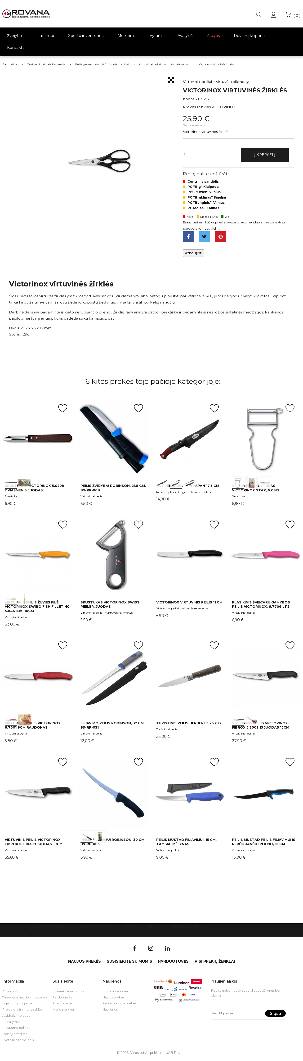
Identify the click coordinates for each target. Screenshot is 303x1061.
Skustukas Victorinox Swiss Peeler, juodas (109, 606)
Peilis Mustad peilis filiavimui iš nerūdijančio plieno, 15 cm (263, 843)
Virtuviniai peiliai (91, 498)
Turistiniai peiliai (167, 731)
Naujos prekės (51, 928)
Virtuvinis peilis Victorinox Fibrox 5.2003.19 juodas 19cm (33, 843)
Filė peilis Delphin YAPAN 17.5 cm (187, 487)
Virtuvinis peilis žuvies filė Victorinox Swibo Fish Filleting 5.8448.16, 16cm (37, 608)
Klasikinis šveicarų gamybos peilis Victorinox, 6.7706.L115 (261, 606)
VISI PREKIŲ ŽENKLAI (181, 928)
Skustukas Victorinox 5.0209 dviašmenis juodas (34, 489)
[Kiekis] (210, 155)
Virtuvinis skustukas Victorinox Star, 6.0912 (255, 489)
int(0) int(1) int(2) (189, 440)
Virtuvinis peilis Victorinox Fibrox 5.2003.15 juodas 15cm (260, 727)
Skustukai (11, 498)
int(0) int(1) (37, 440)
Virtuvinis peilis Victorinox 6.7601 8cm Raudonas (33, 727)
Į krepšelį (264, 155)
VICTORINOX (224, 107)
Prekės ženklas (197, 107)
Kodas (188, 99)
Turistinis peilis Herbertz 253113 (188, 725)
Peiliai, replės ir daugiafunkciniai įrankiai (183, 493)
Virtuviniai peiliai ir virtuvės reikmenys (106, 614)
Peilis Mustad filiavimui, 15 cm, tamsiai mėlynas (186, 843)
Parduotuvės (140, 928)
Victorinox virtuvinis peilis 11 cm (189, 604)
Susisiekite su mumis (96, 928)
